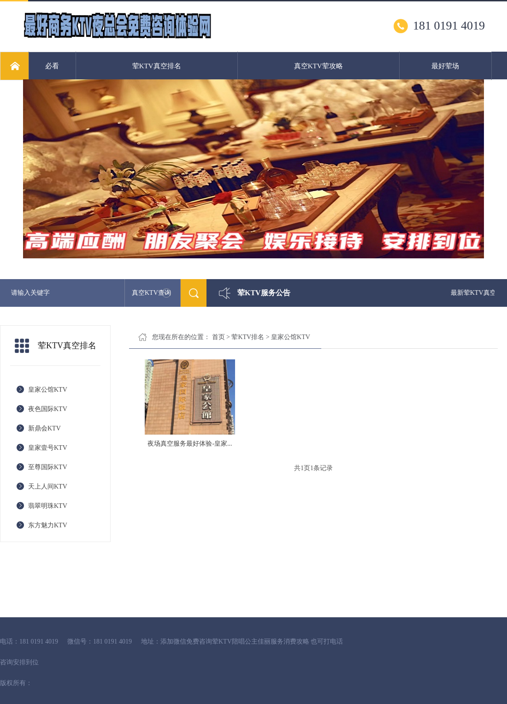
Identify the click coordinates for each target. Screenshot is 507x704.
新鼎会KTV (44, 428)
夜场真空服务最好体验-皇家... (189, 443)
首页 (218, 337)
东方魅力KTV (47, 525)
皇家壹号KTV (47, 447)
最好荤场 (445, 66)
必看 (52, 66)
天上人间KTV (47, 486)
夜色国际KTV (47, 409)
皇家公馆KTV (47, 389)
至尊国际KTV (47, 467)
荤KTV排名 (247, 337)
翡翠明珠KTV (47, 505)
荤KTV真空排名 (156, 66)
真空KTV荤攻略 (318, 66)
